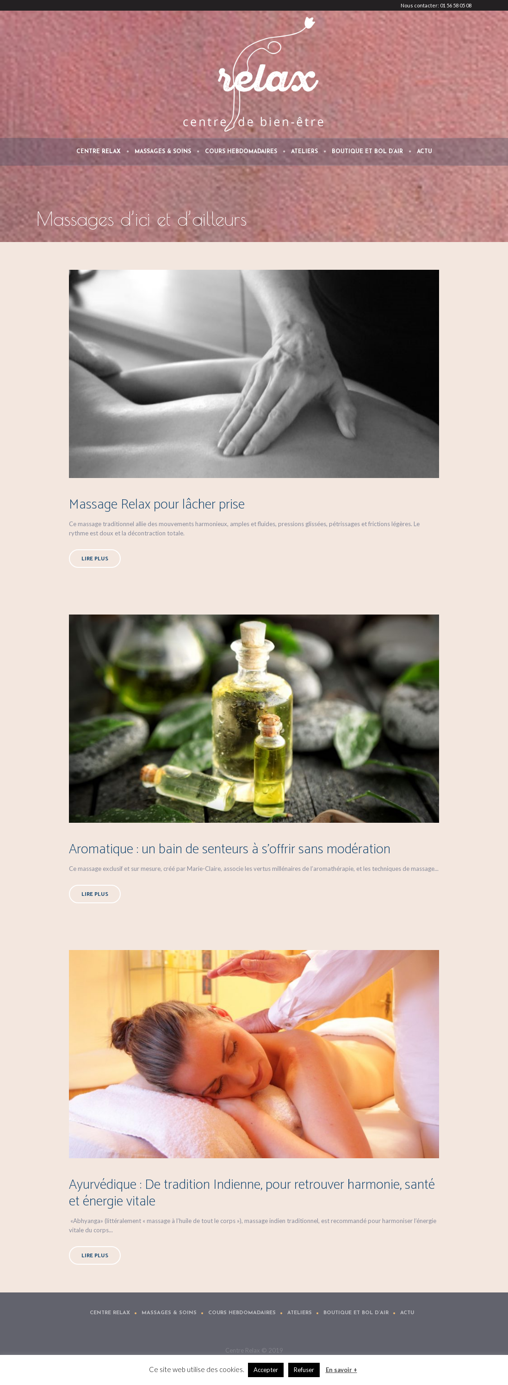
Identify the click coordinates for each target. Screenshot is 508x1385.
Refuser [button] (304, 1369)
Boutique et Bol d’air (356, 1313)
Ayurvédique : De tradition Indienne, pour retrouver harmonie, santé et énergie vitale (252, 1193)
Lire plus (94, 558)
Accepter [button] (266, 1369)
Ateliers (299, 1313)
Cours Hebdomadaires (242, 1313)
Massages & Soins (169, 1313)
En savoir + (341, 1369)
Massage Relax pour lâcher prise (157, 504)
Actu (407, 1313)
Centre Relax (110, 1313)
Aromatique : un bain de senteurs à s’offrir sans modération (229, 849)
